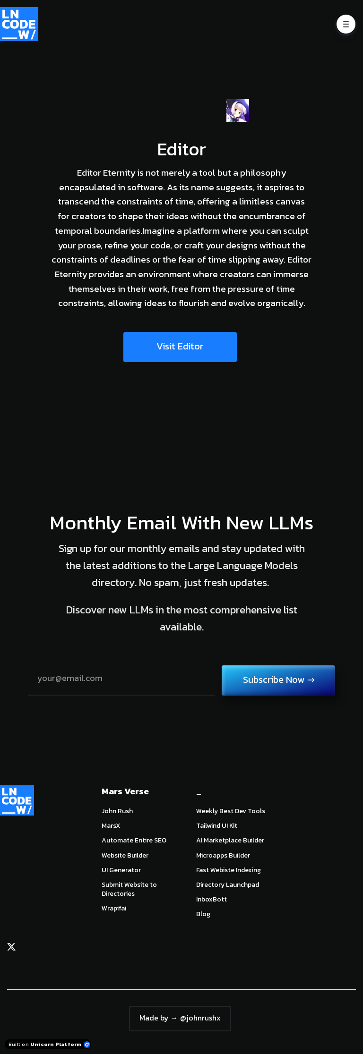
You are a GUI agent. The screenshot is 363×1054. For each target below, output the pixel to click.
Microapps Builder (223, 855)
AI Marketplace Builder (230, 840)
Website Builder (125, 855)
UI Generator (121, 870)
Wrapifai (114, 908)
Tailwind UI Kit (216, 826)
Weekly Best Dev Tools (230, 811)
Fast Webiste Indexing (228, 870)
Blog (203, 914)
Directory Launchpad (227, 885)
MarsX (111, 826)
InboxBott (211, 899)
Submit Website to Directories (129, 889)
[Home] (21, 24)
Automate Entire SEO (134, 840)
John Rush (117, 811)
